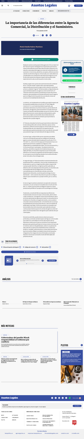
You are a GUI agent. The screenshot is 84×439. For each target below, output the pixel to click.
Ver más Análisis (77, 279)
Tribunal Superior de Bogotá (11, 247)
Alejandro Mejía (52, 303)
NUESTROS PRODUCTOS (32, 418)
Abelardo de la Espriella (27, 1)
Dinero (4, 301)
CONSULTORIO (26, 11)
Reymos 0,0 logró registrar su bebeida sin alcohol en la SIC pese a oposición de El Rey (71, 355)
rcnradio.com (75, 433)
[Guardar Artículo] (35, 35)
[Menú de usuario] (69, 5)
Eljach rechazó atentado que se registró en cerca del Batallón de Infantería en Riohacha (9, 360)
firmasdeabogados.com (51, 433)
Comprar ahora (72, 75)
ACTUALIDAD (16, 11)
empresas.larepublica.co (35, 433)
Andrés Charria (11, 303)
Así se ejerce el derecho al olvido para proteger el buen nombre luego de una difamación (49, 360)
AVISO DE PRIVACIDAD (47, 418)
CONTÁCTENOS (30, 415)
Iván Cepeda (38, 1)
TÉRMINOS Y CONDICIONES (33, 421)
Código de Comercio (30, 247)
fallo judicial (45, 247)
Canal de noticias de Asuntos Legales (41, 59)
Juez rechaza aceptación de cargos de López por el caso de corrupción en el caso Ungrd (29, 361)
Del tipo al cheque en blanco (30, 301)
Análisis (6, 279)
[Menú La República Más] (2, 6)
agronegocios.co (20, 433)
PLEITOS (44, 11)
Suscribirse (78, 5)
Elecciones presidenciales (13, 1)
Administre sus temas (30, 251)
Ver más (71, 134)
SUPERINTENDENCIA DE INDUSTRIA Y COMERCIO (48, 425)
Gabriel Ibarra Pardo (32, 303)
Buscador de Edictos (63, 11)
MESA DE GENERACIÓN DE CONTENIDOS (48, 416)
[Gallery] (30, 259)
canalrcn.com (65, 433)
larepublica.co (9, 433)
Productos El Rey (69, 1)
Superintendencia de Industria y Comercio (52, 1)
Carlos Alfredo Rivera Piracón (73, 305)
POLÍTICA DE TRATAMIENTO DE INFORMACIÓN (49, 422)
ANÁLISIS (51, 11)
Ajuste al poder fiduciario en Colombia (71, 302)
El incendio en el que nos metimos (52, 301)
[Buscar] (8, 6)
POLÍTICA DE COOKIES (31, 425)
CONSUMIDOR (35, 11)
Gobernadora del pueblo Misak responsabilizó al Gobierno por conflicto (15, 340)
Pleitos (64, 345)
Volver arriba (77, 398)
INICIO (2, 415)
